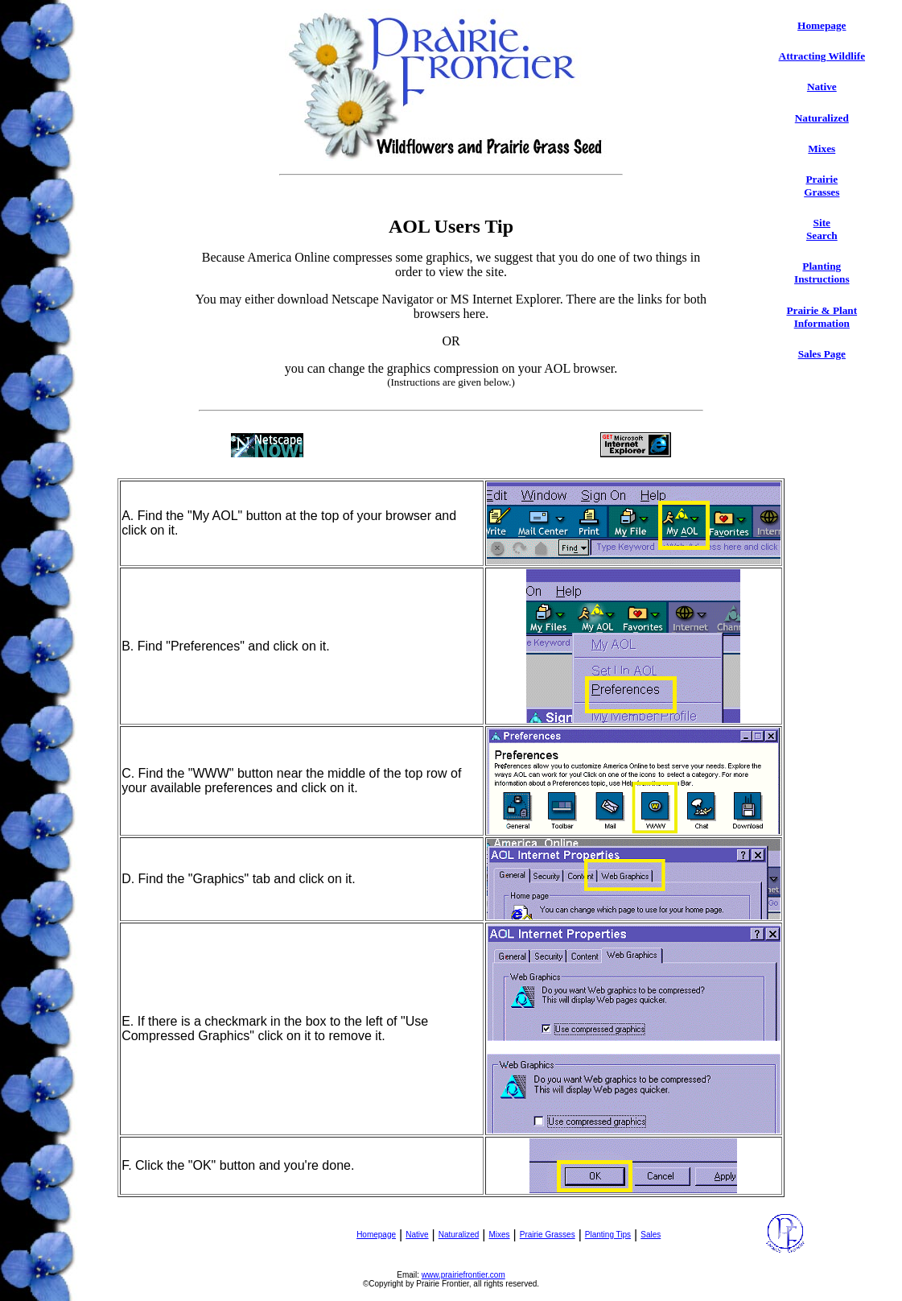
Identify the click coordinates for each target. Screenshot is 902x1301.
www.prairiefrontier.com (463, 1274)
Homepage (821, 25)
